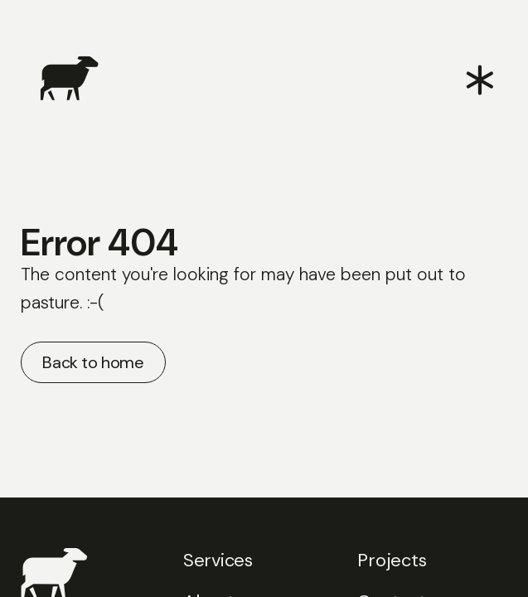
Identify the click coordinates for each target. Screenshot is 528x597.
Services (218, 560)
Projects (391, 560)
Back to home (92, 362)
